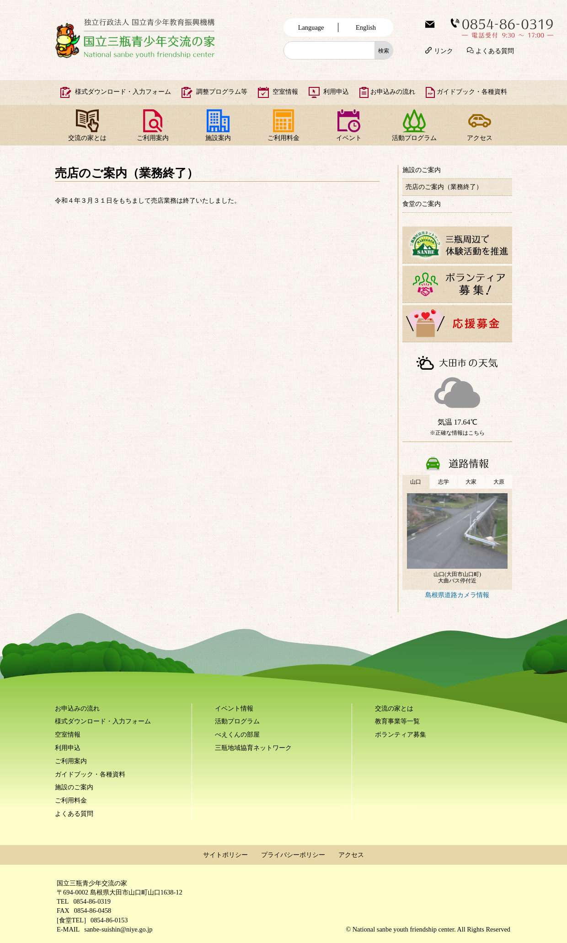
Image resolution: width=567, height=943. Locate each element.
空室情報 (285, 91)
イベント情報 (234, 708)
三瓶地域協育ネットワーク (253, 747)
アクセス (479, 137)
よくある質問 (495, 50)
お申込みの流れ (392, 91)
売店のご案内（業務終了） (444, 186)
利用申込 (336, 91)
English (366, 27)
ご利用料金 (283, 137)
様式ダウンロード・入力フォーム (123, 91)
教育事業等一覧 (397, 721)
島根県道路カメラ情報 (457, 594)
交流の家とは (87, 137)
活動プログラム (414, 137)
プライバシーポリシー (293, 854)
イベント (349, 137)
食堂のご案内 (421, 203)
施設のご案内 (421, 169)
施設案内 (218, 137)
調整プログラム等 (221, 91)
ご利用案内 (153, 137)
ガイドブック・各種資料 (472, 91)
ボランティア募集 (400, 734)
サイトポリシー (225, 854)
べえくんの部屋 (237, 734)
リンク (443, 50)
